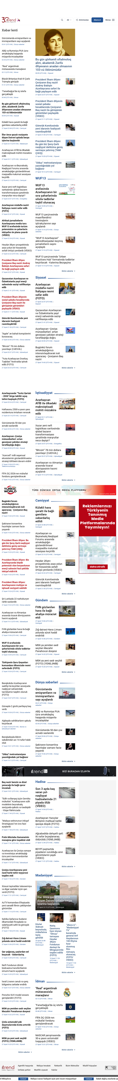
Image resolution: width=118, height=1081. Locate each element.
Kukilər (54, 1070)
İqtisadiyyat (43, 393)
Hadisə (40, 782)
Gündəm (41, 600)
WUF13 (40, 178)
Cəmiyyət (42, 500)
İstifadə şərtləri (24, 1070)
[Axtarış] (62, 19)
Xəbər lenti (10, 30)
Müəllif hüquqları (90, 1066)
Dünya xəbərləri (46, 682)
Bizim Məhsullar (72, 1066)
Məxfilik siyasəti (41, 1070)
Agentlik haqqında (25, 1066)
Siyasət (40, 277)
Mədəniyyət (43, 875)
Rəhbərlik (58, 1066)
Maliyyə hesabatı (44, 1066)
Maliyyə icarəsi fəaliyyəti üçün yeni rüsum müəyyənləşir (65, 1079)
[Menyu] (110, 19)
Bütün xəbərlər (67, 271)
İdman (40, 981)
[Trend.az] (11, 20)
